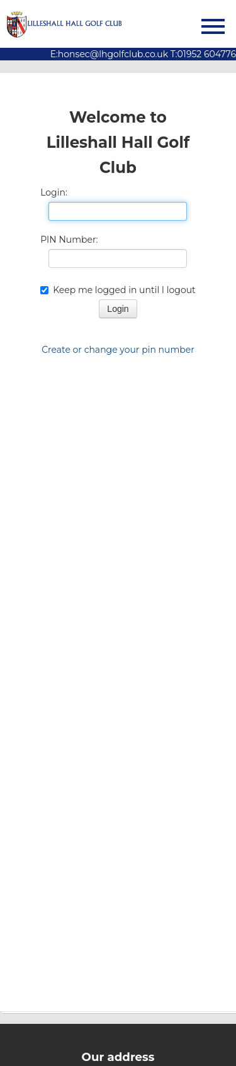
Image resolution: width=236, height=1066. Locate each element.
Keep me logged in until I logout (118, 290)
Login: (53, 192)
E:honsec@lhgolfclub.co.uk (109, 54)
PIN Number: (69, 239)
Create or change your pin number (118, 349)
